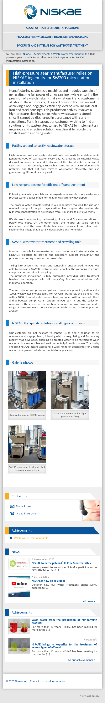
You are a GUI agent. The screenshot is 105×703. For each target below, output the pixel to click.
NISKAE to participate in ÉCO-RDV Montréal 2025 (61, 563)
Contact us (19, 496)
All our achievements (80, 660)
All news (88, 601)
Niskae (27, 54)
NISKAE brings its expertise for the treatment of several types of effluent (64, 646)
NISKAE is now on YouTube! (48, 581)
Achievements (42, 54)
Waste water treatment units (70, 54)
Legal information (55, 681)
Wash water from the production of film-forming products (64, 621)
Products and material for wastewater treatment (52, 45)
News (16, 552)
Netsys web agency (89, 695)
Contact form (24, 506)
